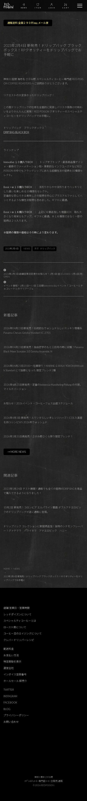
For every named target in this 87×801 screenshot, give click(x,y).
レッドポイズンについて (17, 614)
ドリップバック (47, 248)
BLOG (7, 709)
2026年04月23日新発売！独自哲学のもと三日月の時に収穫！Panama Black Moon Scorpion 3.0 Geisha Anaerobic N (43, 349)
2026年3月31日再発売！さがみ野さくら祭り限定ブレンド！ (38, 436)
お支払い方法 (11, 655)
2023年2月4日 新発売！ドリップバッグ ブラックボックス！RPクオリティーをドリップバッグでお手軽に (43, 578)
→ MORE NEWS (16, 451)
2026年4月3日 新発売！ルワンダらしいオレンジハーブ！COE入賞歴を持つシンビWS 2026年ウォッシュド (43, 420)
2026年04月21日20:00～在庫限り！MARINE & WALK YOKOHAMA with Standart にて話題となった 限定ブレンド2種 (43, 368)
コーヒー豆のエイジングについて (23, 633)
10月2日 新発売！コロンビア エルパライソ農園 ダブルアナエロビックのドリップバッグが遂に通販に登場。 (42, 509)
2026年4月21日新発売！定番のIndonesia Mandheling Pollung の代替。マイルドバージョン (43, 387)
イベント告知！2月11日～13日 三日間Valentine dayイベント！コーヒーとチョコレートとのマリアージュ (43, 287)
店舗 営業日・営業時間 (17, 607)
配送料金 (9, 648)
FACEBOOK (10, 702)
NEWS (26, 248)
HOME (7, 568)
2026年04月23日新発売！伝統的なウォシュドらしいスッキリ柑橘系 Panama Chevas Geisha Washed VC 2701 (43, 330)
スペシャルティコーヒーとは (20, 620)
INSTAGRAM (10, 696)
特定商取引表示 (12, 661)
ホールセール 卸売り (15, 680)
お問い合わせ (11, 721)
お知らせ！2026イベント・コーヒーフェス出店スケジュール (38, 403)
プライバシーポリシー (16, 715)
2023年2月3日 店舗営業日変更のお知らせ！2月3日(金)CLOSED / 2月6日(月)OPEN (43, 275)
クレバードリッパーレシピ (19, 640)
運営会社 (9, 668)
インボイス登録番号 (15, 674)
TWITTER (9, 689)
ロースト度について (15, 627)
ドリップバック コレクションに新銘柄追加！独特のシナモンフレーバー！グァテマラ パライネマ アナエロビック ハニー (43, 528)
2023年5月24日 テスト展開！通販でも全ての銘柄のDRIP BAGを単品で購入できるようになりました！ (43, 491)
